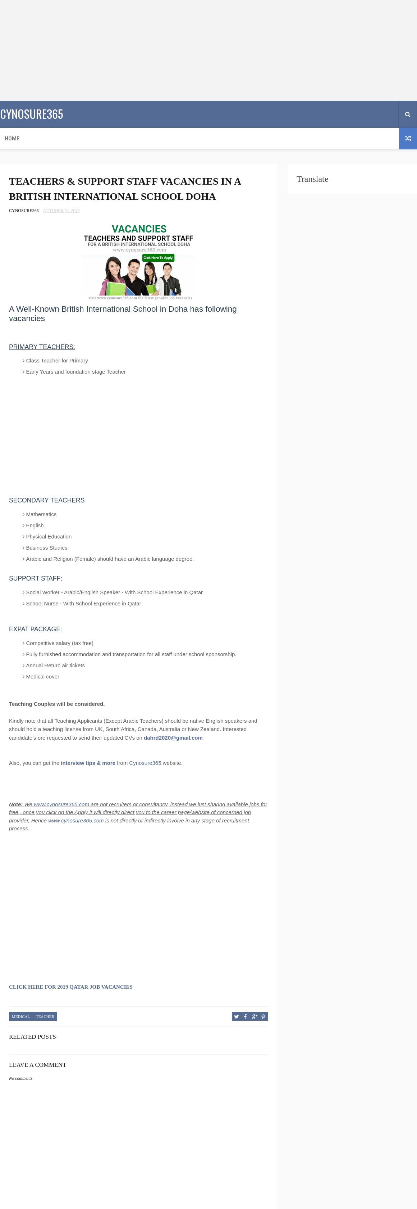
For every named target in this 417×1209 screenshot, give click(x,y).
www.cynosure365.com (61, 804)
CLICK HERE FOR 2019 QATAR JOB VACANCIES (71, 987)
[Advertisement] (192, 50)
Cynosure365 (145, 763)
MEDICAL (21, 1016)
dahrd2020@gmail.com (173, 738)
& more (106, 763)
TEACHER (45, 1016)
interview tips (78, 763)
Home (12, 138)
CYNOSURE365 (31, 113)
